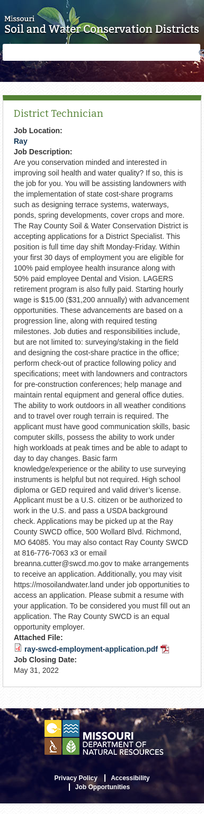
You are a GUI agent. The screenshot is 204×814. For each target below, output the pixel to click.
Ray (21, 141)
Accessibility (130, 778)
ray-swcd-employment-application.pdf (96, 649)
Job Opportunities (102, 787)
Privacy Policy (75, 778)
